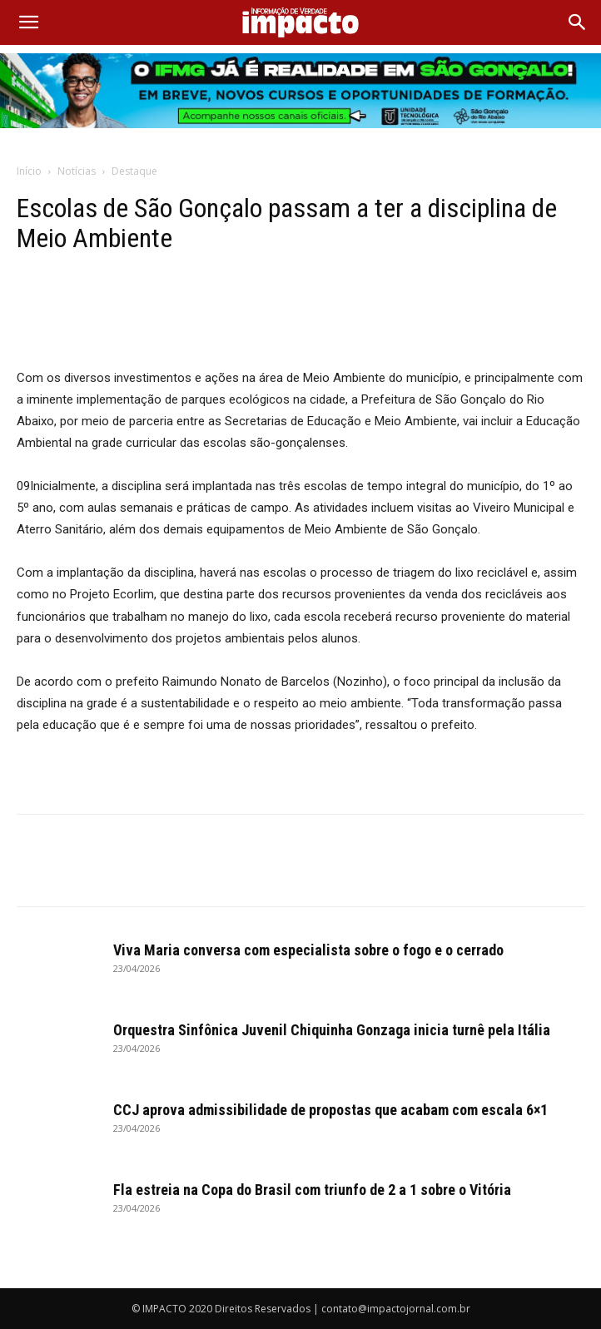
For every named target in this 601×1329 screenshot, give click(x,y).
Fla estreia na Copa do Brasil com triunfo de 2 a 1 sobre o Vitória (312, 1189)
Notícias (76, 171)
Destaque (134, 171)
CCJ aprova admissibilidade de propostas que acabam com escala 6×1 (330, 1109)
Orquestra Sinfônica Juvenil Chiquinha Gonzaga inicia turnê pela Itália (331, 1030)
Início (29, 171)
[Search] (577, 22)
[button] (28, 22)
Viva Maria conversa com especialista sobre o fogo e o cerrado (308, 950)
